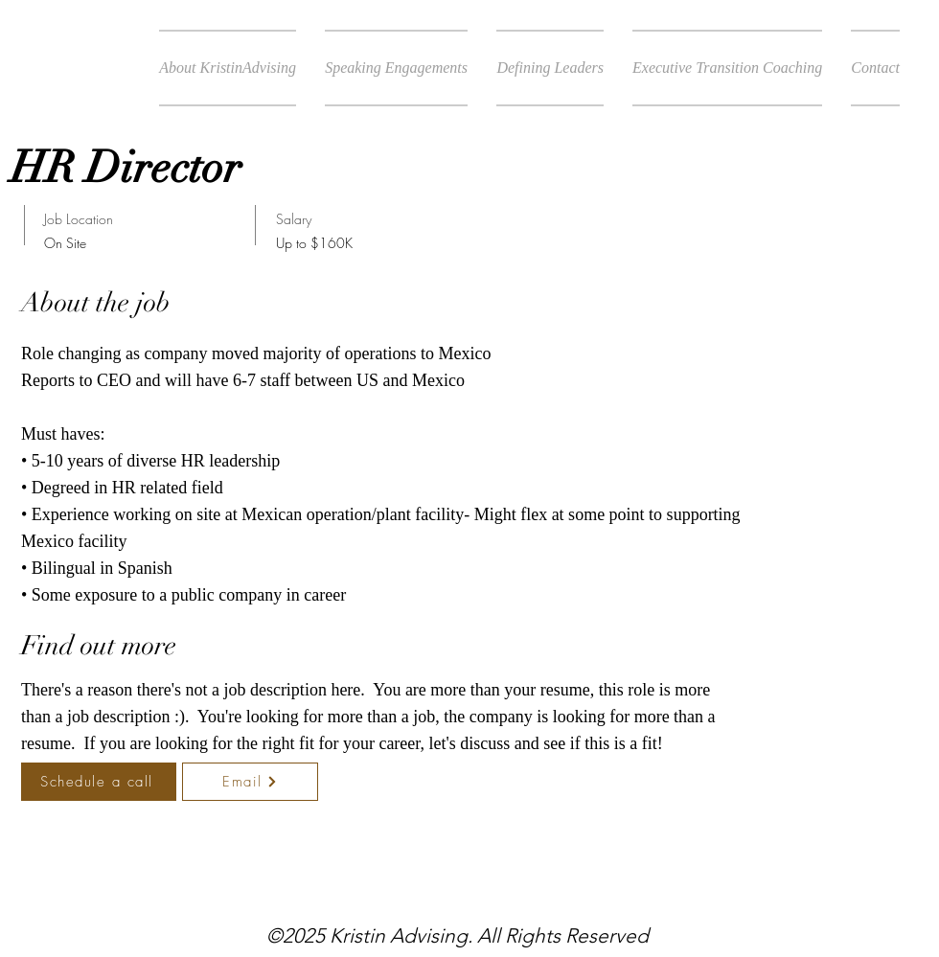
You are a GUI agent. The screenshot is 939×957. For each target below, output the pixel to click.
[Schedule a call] (98, 782)
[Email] (250, 782)
